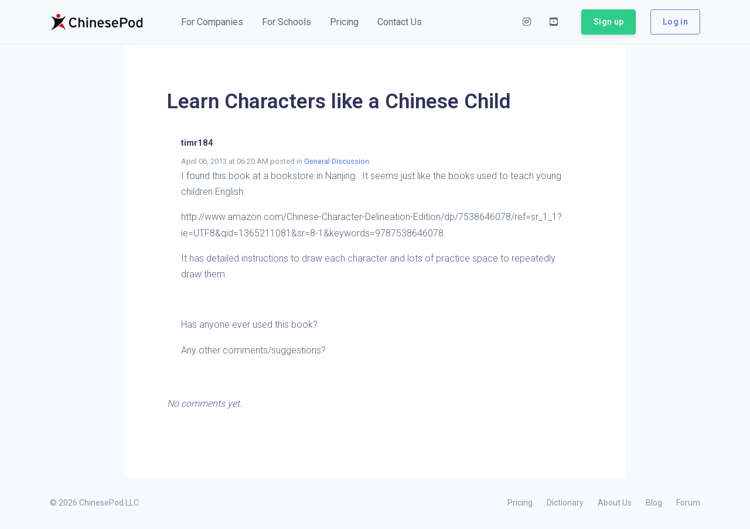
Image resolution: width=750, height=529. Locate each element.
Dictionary (565, 502)
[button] (212, 22)
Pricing (520, 502)
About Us (615, 502)
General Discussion (336, 161)
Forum (688, 502)
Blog (654, 502)
